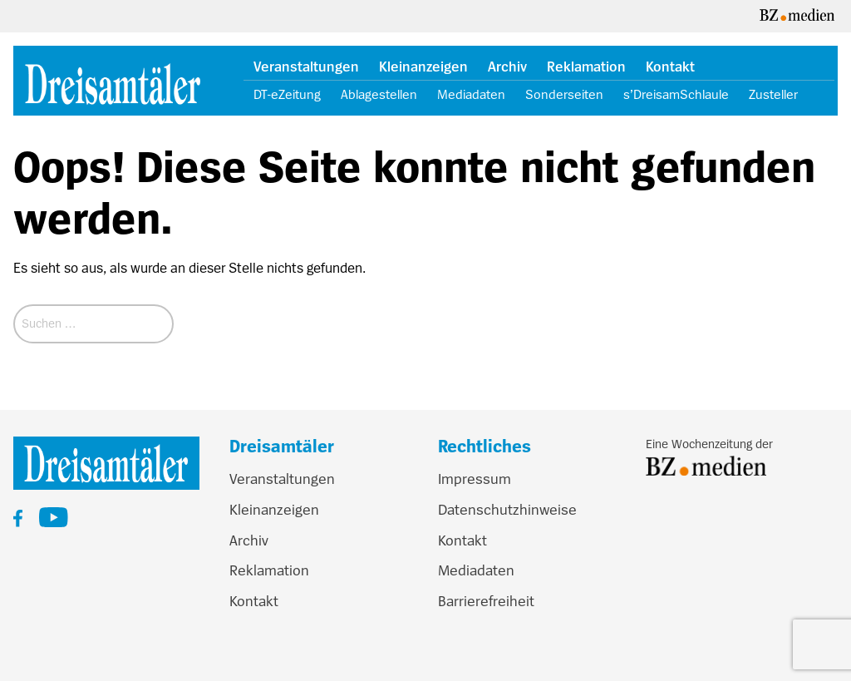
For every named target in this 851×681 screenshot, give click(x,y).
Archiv (507, 67)
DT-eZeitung (287, 94)
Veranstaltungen (306, 67)
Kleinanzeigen (423, 67)
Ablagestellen (379, 94)
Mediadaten (471, 94)
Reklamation (586, 67)
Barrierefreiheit (486, 601)
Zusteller (773, 94)
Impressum (474, 479)
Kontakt (670, 67)
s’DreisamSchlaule (676, 94)
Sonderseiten (564, 94)
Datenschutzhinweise (507, 509)
